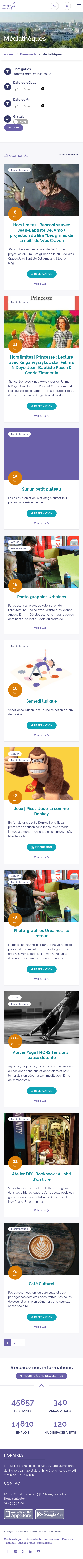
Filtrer (13, 127)
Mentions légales (14, 1539)
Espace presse (26, 1543)
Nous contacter (14, 1498)
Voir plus (40, 283)
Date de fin (22, 100)
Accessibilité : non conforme (43, 1539)
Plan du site (69, 1539)
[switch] (20, 121)
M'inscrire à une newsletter (41, 1376)
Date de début (24, 83)
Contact (11, 1543)
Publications (44, 1543)
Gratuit (18, 116)
